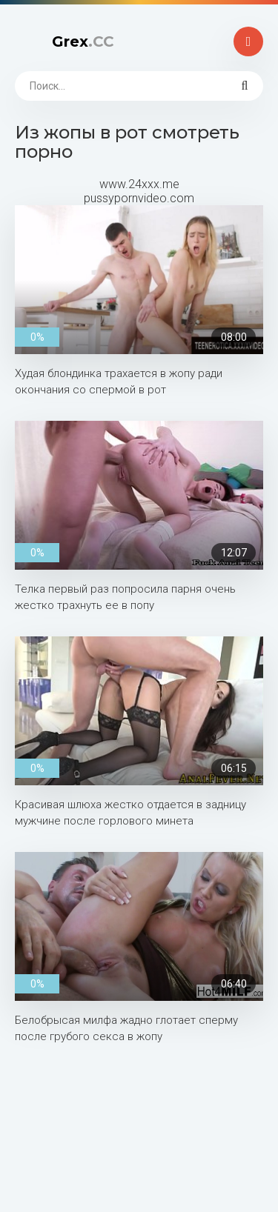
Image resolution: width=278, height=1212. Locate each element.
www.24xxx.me (139, 184)
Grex (83, 41)
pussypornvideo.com (139, 198)
